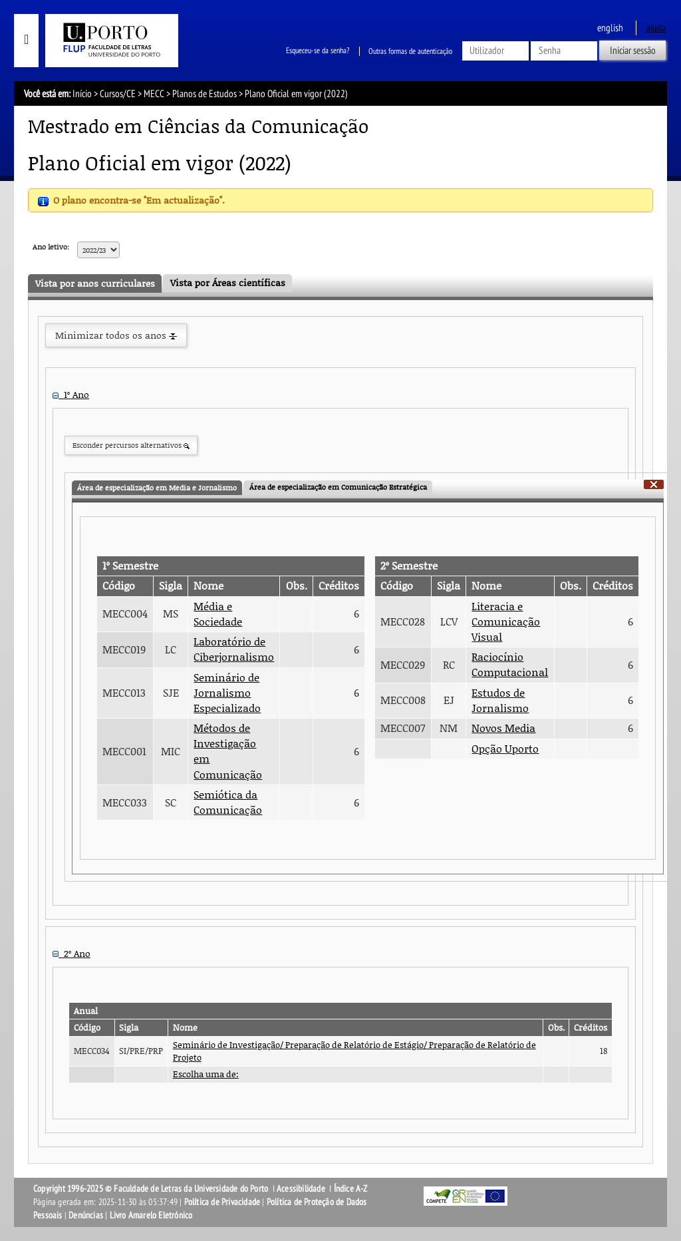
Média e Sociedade (218, 614)
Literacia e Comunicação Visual (506, 621)
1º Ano (71, 394)
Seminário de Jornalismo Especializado (227, 692)
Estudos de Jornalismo (500, 700)
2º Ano (71, 953)
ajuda (656, 28)
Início (82, 94)
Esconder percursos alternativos (131, 445)
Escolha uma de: (206, 1074)
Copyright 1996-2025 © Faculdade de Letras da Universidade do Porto (151, 1188)
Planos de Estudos (204, 94)
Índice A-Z (351, 1188)
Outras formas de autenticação (410, 51)
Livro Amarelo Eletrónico (151, 1215)
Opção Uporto (505, 748)
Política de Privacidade (222, 1202)
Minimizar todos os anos (116, 335)
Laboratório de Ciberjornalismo (234, 649)
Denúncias (85, 1215)
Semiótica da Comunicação (228, 802)
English (610, 28)
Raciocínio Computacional (510, 664)
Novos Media (503, 728)
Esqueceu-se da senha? (317, 51)
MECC (154, 94)
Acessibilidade (301, 1188)
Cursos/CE (118, 94)
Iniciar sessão (633, 51)
